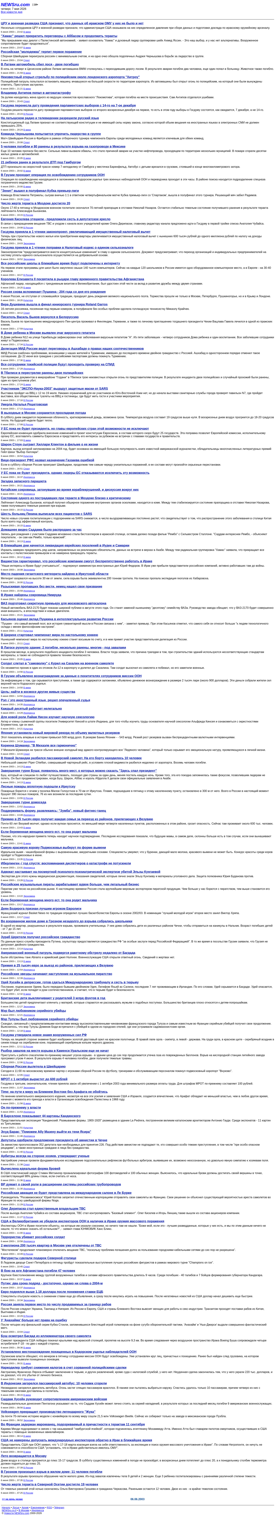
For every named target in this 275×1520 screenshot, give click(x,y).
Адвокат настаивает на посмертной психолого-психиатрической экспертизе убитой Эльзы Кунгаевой (80, 872)
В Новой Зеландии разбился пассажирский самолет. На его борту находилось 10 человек (71, 758)
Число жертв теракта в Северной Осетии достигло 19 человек (49, 1484)
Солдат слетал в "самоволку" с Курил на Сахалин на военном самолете (57, 663)
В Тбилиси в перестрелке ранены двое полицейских (42, 373)
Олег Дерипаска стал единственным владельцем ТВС (43, 1208)
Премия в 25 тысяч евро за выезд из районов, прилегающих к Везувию (57, 965)
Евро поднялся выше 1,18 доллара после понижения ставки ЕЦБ (52, 1292)
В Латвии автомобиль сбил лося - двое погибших (40, 64)
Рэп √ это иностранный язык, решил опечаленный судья (45, 700)
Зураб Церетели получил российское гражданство (40, 937)
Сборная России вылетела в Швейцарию (33, 1066)
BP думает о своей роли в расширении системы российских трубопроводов (61, 1184)
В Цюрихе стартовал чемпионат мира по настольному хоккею (49, 635)
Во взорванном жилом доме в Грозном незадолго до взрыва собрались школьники (66, 921)
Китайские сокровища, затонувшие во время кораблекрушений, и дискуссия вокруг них (70, 489)
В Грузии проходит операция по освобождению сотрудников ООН (53, 175)
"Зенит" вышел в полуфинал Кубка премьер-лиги (40, 190)
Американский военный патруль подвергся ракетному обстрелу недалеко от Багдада (68, 953)
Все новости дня (11, 12)
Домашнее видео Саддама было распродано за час (41, 529)
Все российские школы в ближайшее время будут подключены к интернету (60, 263)
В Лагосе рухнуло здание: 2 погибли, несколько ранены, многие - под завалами (63, 647)
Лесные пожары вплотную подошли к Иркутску (38, 786)
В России (28, 114)
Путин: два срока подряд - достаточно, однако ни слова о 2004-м (52, 1283)
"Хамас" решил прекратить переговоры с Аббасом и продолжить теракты (59, 36)
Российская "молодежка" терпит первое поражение (41, 52)
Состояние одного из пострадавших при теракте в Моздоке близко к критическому (66, 498)
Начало (6, 1507)
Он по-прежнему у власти (21, 1107)
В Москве (24, 1510)
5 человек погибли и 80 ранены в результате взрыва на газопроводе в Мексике (63, 146)
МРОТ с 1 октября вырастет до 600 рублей (34, 1079)
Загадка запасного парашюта (23, 481)
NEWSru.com (15, 4)
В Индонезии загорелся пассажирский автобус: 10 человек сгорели (54, 1383)
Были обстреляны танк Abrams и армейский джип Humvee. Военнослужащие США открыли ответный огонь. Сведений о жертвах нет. (88, 957)
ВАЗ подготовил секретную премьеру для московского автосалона (53, 603)
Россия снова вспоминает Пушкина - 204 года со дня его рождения (53, 292)
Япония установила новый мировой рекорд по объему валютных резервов (60, 733)
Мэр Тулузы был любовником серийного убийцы (39, 1019)
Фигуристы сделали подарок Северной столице (38, 1258)
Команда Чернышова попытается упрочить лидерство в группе (51, 134)
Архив (25, 1507)
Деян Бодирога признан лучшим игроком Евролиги (41, 908)
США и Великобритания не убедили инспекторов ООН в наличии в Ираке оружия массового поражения (82, 1221)
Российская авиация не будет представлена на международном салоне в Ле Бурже (66, 1193)
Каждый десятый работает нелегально (31, 708)
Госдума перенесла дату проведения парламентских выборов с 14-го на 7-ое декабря (68, 105)
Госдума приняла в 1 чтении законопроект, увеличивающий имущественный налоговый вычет (75, 232)
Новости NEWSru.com (16, 1513)
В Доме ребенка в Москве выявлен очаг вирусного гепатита (48, 333)
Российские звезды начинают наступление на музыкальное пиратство (56, 974)
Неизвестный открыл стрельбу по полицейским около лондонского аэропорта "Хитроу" (70, 77)
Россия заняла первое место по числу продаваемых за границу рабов (56, 1304)
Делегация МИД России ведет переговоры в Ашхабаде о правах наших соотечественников (72, 348)
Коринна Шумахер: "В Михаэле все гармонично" (39, 745)
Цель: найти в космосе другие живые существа (38, 692)
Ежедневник (38, 1507)
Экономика (29, 243)
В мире (27, 32)
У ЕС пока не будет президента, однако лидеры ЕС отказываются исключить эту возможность (75, 473)
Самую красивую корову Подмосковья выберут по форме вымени (53, 847)
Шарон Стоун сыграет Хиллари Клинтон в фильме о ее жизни (49, 444)
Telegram (59, 1507)
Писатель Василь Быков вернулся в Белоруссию (40, 317)
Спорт (26, 60)
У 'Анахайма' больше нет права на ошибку (34, 1320)
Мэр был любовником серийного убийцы (33, 1010)
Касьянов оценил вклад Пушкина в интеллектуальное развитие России (57, 619)
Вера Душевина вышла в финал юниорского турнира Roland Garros (54, 304)
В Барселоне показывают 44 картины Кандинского (41, 1116)
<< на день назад (12, 1499)
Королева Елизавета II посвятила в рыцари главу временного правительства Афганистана (72, 279)
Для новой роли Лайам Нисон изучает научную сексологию (48, 717)
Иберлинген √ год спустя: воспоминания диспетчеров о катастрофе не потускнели (66, 863)
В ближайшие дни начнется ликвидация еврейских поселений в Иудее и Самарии (65, 545)
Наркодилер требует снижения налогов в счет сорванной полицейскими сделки (63, 1367)
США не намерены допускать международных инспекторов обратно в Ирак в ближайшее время (76, 1440)
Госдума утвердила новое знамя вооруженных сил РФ (44, 1035)
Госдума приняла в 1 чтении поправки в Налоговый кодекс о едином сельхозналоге (67, 247)
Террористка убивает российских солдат (33, 1237)
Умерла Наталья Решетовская (24, 404)
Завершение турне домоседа (23, 802)
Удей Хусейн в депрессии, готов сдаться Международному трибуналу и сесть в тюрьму (70, 982)
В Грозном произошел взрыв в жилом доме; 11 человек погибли (51, 1472)
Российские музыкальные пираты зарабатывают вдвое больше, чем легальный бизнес (70, 884)
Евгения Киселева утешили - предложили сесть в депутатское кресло (55, 219)
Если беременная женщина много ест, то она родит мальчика (49, 832)
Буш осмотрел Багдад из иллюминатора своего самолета (46, 1336)
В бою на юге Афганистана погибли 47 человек (38, 1270)
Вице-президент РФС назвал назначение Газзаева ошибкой (47, 460)
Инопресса (29, 368)
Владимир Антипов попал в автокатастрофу (36, 93)
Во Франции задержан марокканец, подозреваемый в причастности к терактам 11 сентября (73, 1424)
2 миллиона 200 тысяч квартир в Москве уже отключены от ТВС (51, 1245)
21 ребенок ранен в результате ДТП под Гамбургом (41, 162)
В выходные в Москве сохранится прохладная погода (43, 413)
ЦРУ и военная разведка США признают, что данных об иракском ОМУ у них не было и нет (72, 23)
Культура (28, 300)
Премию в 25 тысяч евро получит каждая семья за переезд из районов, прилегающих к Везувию (77, 819)
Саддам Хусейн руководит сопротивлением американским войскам (54, 1399)
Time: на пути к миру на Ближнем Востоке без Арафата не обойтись (54, 1092)
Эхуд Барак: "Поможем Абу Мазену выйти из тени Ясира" (46, 1132)
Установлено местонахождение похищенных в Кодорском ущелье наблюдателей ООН (68, 1352)
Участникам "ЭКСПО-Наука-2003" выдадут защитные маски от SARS (54, 388)
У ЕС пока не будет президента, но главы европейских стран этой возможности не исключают (75, 428)
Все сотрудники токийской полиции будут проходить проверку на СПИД (57, 364)
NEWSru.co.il (9, 1510)
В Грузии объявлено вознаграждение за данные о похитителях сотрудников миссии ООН (71, 676)
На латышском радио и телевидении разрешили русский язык (50, 118)
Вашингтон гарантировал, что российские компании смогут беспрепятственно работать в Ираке (76, 561)
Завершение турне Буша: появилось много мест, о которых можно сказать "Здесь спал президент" (79, 770)
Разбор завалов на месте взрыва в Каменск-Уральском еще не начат (55, 1050)
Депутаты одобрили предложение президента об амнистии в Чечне (54, 1140)
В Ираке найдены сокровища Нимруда (31, 595)
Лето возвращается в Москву (23, 1456)
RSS (49, 1507)
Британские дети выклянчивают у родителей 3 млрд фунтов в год (53, 998)
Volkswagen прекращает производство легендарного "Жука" (48, 1412)
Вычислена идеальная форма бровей (30, 1168)
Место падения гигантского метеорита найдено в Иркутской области (54, 574)
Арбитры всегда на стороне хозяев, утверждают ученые (45, 1156)
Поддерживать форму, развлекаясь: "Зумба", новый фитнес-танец (53, 810)
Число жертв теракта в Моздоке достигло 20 (35, 203)
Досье (15, 1507)
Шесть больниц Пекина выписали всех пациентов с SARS (46, 514)
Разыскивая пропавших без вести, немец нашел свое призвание (51, 586)
